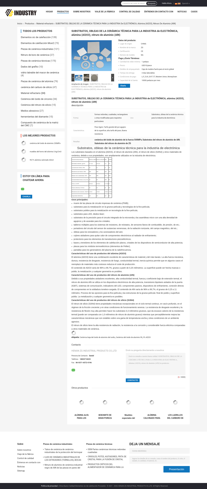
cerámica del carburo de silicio (36, 87)
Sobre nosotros (82, 11)
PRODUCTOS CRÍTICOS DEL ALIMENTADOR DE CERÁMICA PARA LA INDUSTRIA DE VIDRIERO (106, 466)
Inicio (19, 23)
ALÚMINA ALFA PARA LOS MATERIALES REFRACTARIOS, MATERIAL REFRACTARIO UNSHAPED (81, 416)
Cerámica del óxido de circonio (36, 99)
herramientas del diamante (34, 116)
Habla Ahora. (167, 3)
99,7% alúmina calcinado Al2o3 (42, 160)
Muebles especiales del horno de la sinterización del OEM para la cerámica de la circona (128, 416)
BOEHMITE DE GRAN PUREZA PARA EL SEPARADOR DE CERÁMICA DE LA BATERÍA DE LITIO (105, 416)
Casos (194, 11)
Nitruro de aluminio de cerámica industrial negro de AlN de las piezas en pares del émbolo (64, 467)
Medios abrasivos (30, 110)
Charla (123, 86)
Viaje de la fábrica (105, 11)
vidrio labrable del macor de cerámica (40, 72)
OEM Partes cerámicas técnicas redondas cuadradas (107, 450)
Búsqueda (151, 3)
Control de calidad (129, 11)
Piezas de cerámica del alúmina (37, 81)
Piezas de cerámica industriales (37, 49)
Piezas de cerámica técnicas (35, 60)
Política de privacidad (49, 486)
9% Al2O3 (147, 337)
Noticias (182, 11)
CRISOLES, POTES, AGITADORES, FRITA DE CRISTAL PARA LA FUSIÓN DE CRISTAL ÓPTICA (107, 458)
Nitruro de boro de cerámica (35, 55)
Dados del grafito (29, 66)
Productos (63, 11)
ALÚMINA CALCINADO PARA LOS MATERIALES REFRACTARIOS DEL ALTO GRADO (151, 416)
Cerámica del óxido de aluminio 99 (129, 337)
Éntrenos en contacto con (158, 11)
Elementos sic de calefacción (36, 37)
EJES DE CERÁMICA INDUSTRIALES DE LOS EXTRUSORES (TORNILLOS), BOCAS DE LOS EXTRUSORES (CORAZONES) (63, 459)
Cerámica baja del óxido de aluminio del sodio (97, 337)
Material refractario (44, 23)
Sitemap (21, 471)
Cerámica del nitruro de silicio (36, 105)
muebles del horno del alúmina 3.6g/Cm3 (45, 152)
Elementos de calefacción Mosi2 (37, 43)
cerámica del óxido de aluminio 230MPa (45, 143)
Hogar (49, 11)
